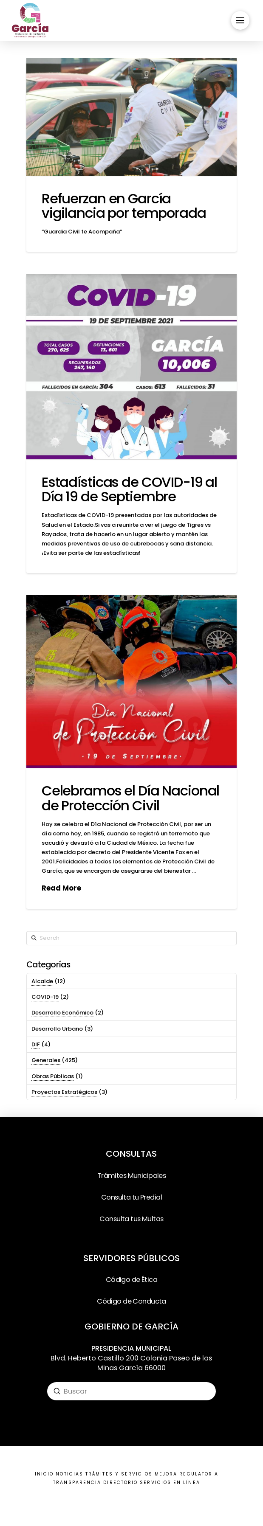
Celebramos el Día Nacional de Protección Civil (130, 798)
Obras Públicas (52, 1076)
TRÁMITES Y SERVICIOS (119, 1474)
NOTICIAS (69, 1474)
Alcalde (42, 981)
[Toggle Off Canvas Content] (240, 20)
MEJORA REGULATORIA (186, 1474)
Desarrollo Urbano (57, 1029)
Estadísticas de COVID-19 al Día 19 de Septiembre (129, 489)
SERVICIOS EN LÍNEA (170, 1482)
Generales (45, 1060)
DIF (35, 1044)
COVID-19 (45, 997)
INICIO (44, 1474)
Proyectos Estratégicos (64, 1092)
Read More (61, 888)
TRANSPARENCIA (77, 1482)
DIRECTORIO (120, 1482)
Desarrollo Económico (62, 1013)
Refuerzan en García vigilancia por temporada (124, 205)
